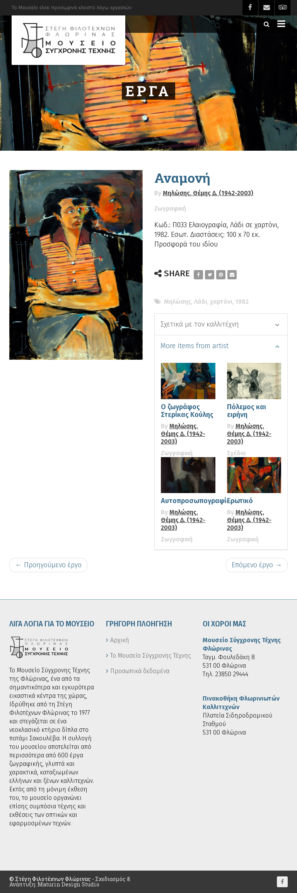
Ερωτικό (240, 501)
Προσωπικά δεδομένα (139, 671)
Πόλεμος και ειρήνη (246, 411)
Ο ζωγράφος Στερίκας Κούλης (187, 411)
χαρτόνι (221, 301)
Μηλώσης (177, 301)
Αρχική (119, 640)
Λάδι (200, 301)
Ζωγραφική (170, 208)
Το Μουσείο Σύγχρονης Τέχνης (150, 655)
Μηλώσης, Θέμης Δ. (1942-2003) (208, 193)
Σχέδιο (236, 453)
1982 (242, 301)
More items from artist (220, 346)
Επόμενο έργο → (257, 565)
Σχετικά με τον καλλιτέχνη (220, 324)
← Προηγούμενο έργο (48, 565)
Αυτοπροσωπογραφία (195, 501)
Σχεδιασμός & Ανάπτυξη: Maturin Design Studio (69, 881)
